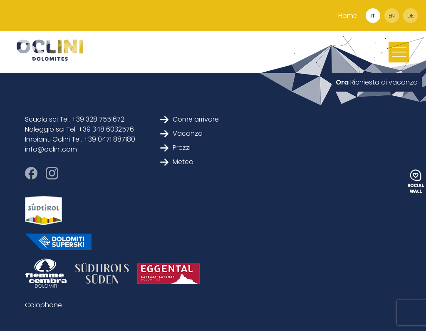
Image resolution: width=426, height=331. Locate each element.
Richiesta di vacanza (377, 82)
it (373, 15)
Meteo (176, 162)
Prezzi (175, 147)
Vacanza (181, 133)
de (410, 15)
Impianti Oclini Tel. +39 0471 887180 (80, 139)
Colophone (43, 305)
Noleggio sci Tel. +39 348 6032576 (79, 129)
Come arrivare (189, 119)
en (392, 15)
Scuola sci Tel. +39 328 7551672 (74, 119)
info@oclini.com (51, 149)
